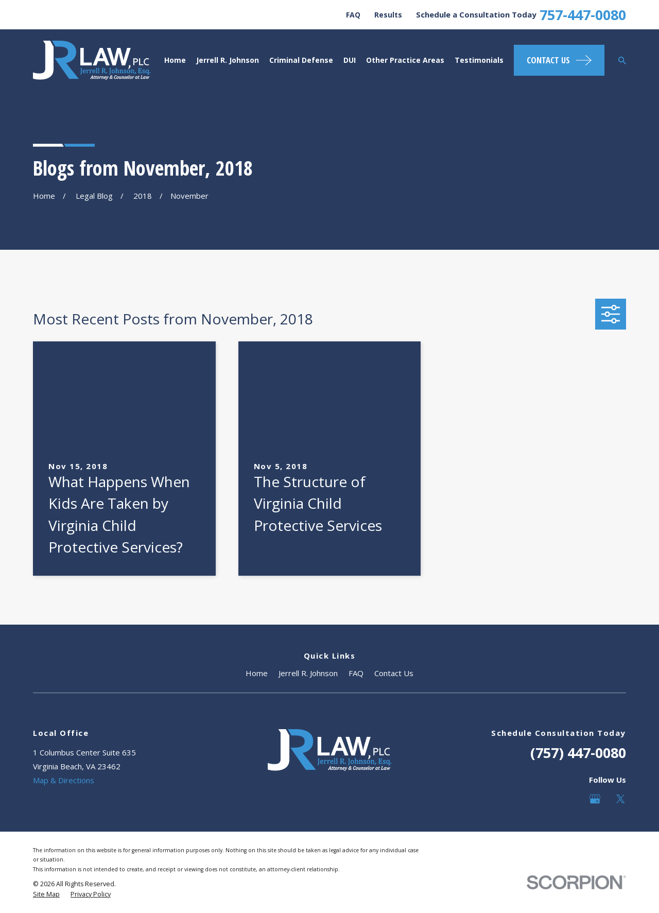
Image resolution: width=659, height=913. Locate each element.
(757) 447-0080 (578, 752)
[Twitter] (620, 799)
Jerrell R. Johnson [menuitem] (227, 60)
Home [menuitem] (175, 60)
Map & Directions (63, 780)
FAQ (353, 15)
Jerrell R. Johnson (308, 673)
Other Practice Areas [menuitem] (405, 60)
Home (257, 673)
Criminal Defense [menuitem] (301, 60)
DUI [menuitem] (349, 60)
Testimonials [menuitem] (479, 60)
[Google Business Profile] (594, 799)
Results (388, 15)
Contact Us (393, 673)
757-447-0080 (583, 15)
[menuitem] (46, 894)
